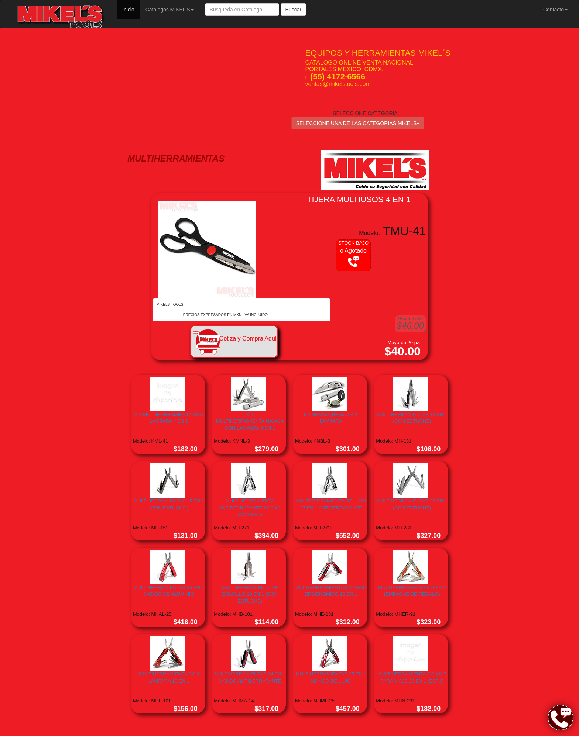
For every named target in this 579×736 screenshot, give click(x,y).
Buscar (293, 10)
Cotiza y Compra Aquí (248, 338)
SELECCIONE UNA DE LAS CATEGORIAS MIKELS (358, 123)
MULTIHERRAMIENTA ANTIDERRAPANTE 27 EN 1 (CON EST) (250, 507)
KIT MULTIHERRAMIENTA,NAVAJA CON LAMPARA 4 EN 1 (250, 421)
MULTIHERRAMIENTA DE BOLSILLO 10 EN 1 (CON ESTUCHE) (250, 594)
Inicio (131, 9)
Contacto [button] (555, 10)
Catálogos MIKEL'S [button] (169, 10)
